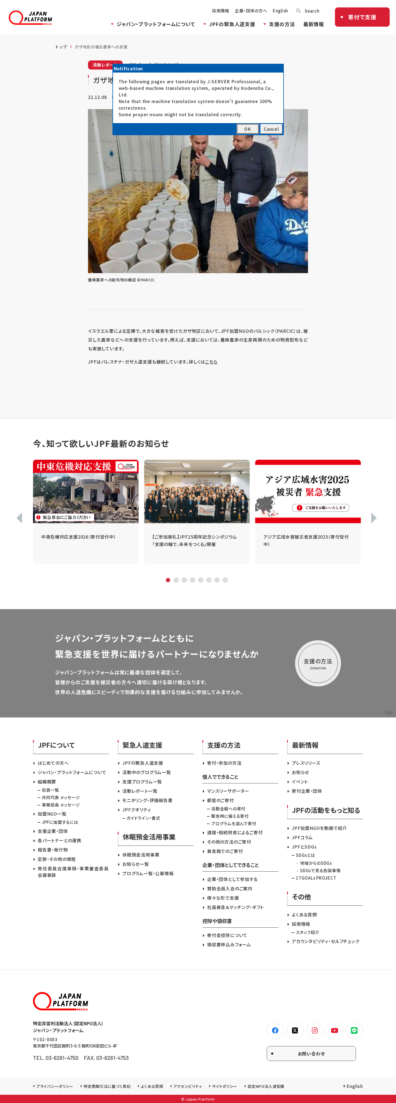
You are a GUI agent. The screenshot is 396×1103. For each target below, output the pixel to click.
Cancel (271, 129)
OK (247, 129)
